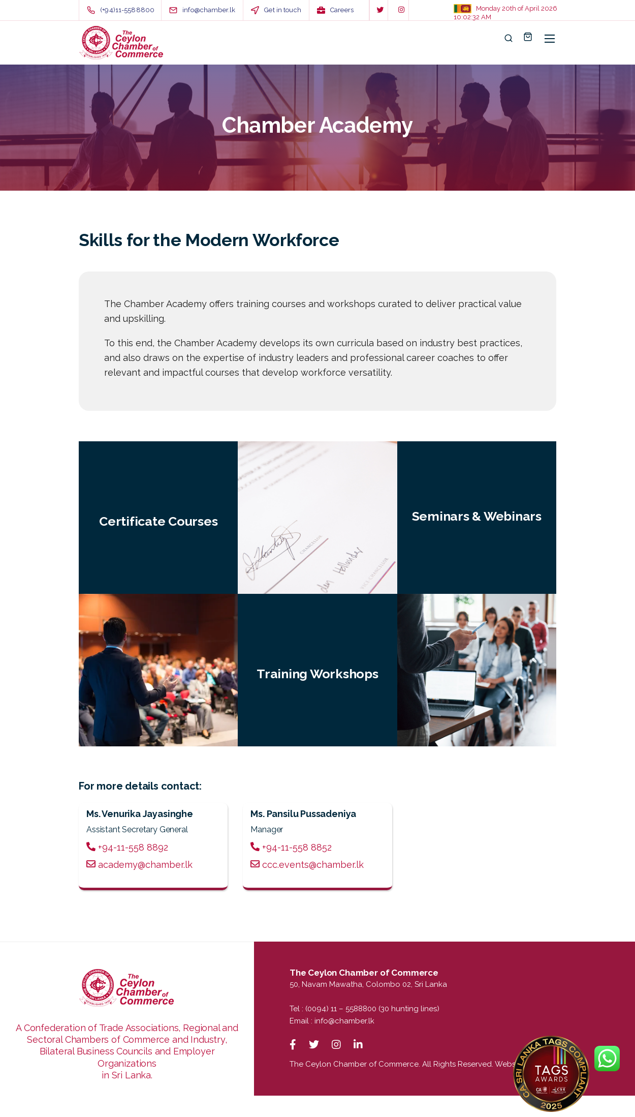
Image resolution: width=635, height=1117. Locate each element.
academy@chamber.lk (139, 864)
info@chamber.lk (344, 1020)
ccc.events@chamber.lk (307, 864)
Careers (342, 10)
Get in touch (282, 10)
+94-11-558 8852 (291, 847)
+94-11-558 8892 (127, 847)
